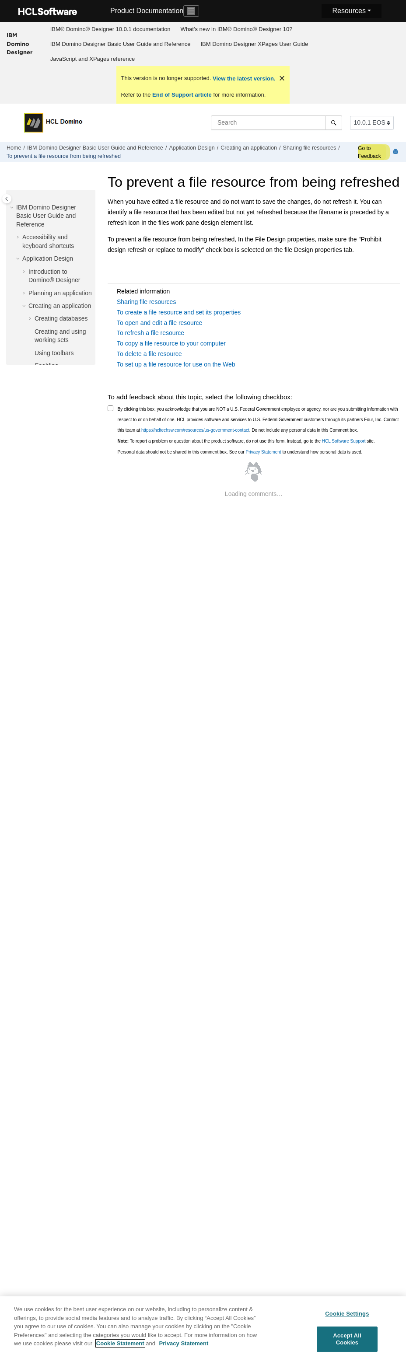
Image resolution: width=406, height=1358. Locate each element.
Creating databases (61, 318)
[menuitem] (110, 29)
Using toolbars (54, 352)
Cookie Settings (347, 1317)
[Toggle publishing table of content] (6, 198)
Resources (348, 10)
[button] (12, 207)
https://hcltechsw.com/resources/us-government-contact (195, 430)
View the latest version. (243, 78)
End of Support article (181, 94)
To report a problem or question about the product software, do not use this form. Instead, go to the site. (246, 441)
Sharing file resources (309, 148)
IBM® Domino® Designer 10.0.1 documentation (110, 29)
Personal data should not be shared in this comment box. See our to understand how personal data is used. (240, 452)
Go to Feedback (369, 152)
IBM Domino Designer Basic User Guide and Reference (120, 44)
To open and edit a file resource (159, 322)
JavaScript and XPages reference (92, 59)
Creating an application (248, 148)
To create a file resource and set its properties (179, 312)
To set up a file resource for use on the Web (176, 364)
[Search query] (276, 122)
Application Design (191, 148)
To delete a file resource (149, 353)
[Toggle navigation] (191, 11)
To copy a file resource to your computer (171, 343)
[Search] (333, 122)
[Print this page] (396, 152)
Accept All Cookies (347, 1343)
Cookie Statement (120, 1347)
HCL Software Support (344, 441)
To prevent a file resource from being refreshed (64, 156)
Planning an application (60, 293)
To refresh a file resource (150, 332)
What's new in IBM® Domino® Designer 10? (237, 29)
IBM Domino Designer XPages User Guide (254, 44)
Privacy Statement (263, 452)
